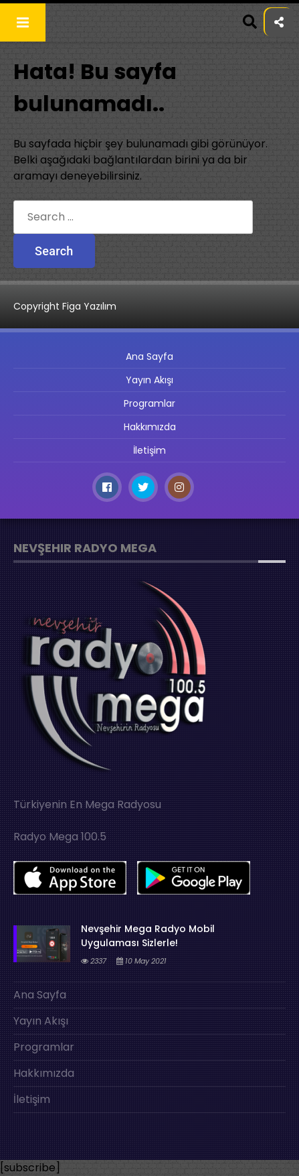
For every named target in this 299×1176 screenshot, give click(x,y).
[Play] (272, 1150)
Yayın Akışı (149, 380)
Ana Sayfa (149, 356)
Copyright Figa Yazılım (64, 306)
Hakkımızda (150, 427)
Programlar (149, 403)
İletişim (149, 450)
